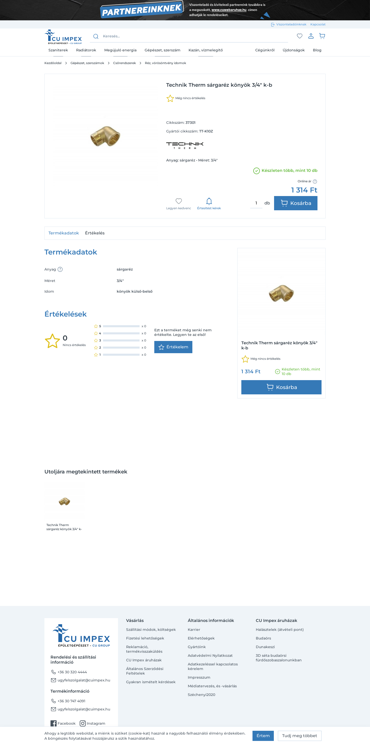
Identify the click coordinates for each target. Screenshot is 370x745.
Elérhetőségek (201, 638)
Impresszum (199, 677)
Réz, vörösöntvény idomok (165, 63)
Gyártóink (197, 647)
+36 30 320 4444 (69, 672)
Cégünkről (265, 50)
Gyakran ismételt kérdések (151, 682)
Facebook (63, 723)
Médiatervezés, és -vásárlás (212, 686)
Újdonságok (294, 50)
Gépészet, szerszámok (87, 63)
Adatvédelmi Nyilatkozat (210, 655)
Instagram (92, 723)
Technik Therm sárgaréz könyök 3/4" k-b (64, 527)
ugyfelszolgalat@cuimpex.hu (80, 680)
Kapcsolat (318, 24)
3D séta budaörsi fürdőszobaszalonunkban (279, 657)
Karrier (194, 629)
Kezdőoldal (52, 63)
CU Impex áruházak (144, 660)
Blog (317, 50)
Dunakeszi (265, 647)
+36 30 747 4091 (68, 701)
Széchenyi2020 (201, 694)
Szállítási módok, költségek (151, 629)
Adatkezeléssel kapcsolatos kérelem (213, 666)
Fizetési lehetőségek (145, 638)
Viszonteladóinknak (291, 24)
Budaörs (263, 638)
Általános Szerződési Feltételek (144, 671)
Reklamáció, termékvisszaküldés (144, 649)
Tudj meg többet (299, 735)
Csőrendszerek (124, 63)
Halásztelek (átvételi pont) (280, 629)
